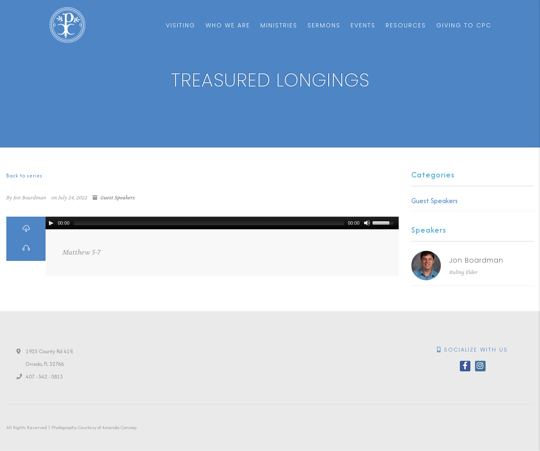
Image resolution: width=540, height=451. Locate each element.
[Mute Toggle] (367, 223)
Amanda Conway (119, 427)
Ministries (278, 25)
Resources (406, 25)
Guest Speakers (117, 197)
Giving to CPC (463, 25)
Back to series (24, 175)
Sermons (324, 25)
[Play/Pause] (51, 223)
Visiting (180, 25)
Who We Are (227, 25)
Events (363, 25)
